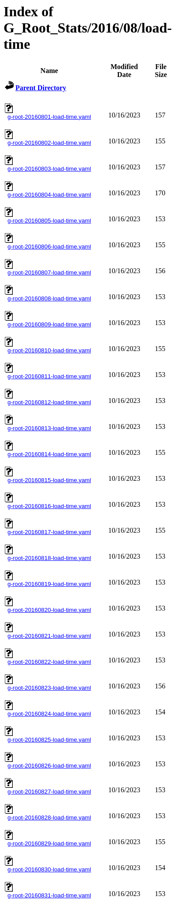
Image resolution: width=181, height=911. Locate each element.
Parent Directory (40, 87)
